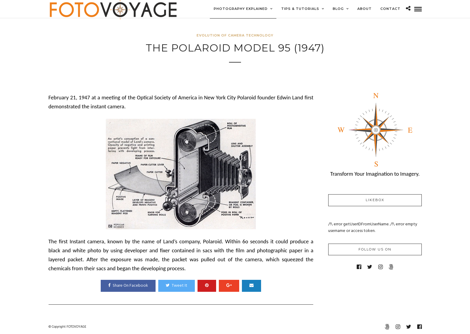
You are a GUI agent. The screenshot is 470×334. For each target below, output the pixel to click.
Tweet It (176, 285)
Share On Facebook (128, 285)
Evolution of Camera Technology (235, 35)
